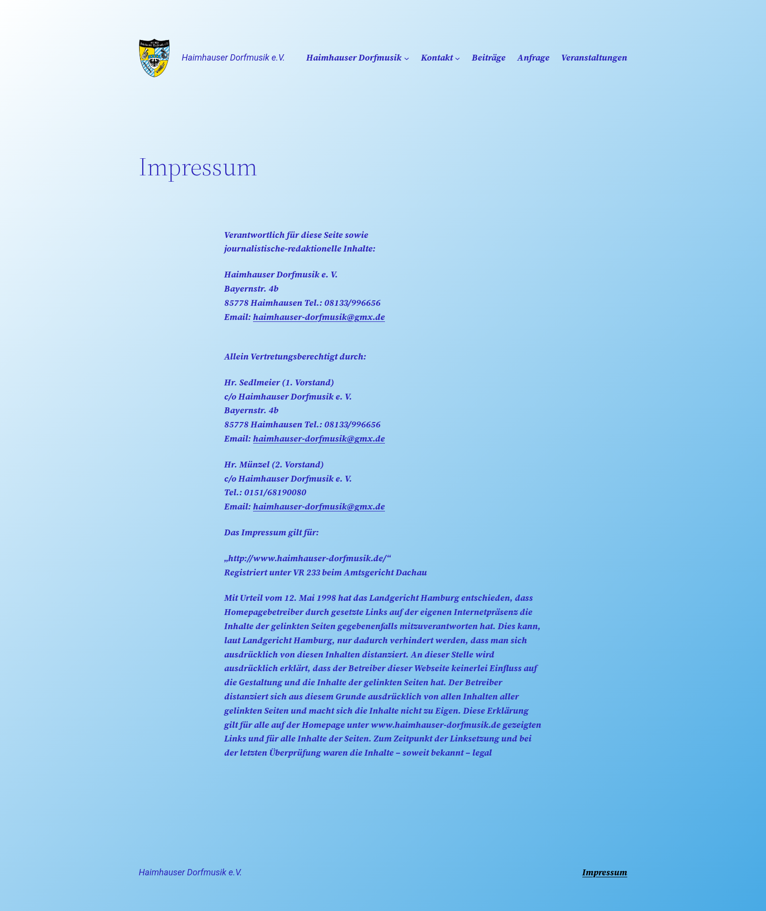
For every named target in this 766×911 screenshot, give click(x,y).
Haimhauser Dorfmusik (354, 57)
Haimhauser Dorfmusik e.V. (233, 57)
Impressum (604, 872)
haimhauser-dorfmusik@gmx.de (319, 317)
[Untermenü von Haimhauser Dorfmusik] (406, 58)
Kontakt (437, 57)
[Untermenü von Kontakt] (457, 58)
